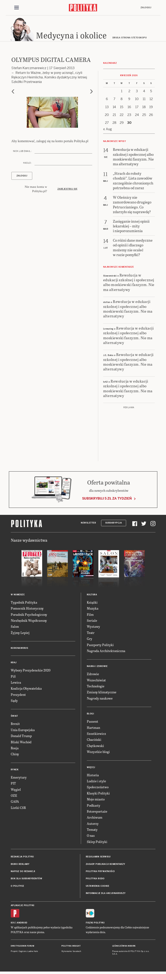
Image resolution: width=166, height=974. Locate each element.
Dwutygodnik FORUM (22, 947)
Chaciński (94, 740)
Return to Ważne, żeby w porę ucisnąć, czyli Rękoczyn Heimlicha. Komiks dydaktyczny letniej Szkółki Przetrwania (49, 78)
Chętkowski (95, 747)
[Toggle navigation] (16, 7)
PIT (13, 784)
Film (90, 615)
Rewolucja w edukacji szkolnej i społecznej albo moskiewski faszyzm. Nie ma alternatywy (128, 283)
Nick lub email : (22, 152)
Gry (89, 639)
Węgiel (16, 790)
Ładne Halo (32, 952)
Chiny (15, 755)
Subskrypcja (113, 524)
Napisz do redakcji (23, 872)
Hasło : (27, 164)
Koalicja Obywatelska (26, 689)
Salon (15, 627)
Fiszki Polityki (95, 924)
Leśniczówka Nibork (124, 947)
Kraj (14, 663)
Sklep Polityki (97, 842)
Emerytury (19, 778)
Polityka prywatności (100, 872)
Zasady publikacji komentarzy (105, 865)
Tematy (92, 830)
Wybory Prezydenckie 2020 (30, 671)
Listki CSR (18, 808)
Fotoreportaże (97, 812)
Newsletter (88, 524)
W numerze (18, 596)
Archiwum (94, 818)
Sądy (14, 701)
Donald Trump (21, 737)
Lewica (16, 683)
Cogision (23, 952)
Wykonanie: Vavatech (71, 952)
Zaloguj (146, 7)
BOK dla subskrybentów (26, 880)
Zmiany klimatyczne (101, 693)
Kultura (92, 596)
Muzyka (92, 609)
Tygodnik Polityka (24, 603)
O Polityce (17, 887)
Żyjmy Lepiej (20, 633)
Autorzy (93, 824)
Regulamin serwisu (98, 858)
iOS (13, 924)
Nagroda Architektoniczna (106, 652)
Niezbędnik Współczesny (29, 621)
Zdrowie (93, 675)
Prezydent (18, 695)
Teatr (90, 633)
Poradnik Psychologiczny (29, 615)
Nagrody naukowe (100, 699)
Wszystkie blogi (98, 753)
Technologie (95, 687)
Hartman (93, 728)
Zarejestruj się (67, 190)
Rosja (15, 749)
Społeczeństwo (98, 788)
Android (22, 924)
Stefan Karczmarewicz (28, 69)
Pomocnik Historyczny (27, 609)
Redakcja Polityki (22, 858)
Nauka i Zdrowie (97, 667)
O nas (91, 837)
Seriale (92, 621)
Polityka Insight (71, 947)
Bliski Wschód (21, 743)
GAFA (15, 802)
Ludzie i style (96, 782)
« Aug (107, 130)
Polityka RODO (95, 880)
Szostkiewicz (96, 734)
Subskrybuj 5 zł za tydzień (107, 500)
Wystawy (93, 627)
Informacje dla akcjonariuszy (106, 894)
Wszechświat (96, 681)
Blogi (90, 715)
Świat (14, 717)
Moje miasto (96, 800)
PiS (13, 677)
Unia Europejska (23, 731)
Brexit (15, 725)
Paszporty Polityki (100, 646)
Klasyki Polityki (98, 794)
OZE (14, 796)
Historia (93, 776)
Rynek (15, 771)
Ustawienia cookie (97, 887)
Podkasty (93, 806)
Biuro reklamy (20, 865)
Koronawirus (19, 649)
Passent (92, 722)
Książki (92, 603)
